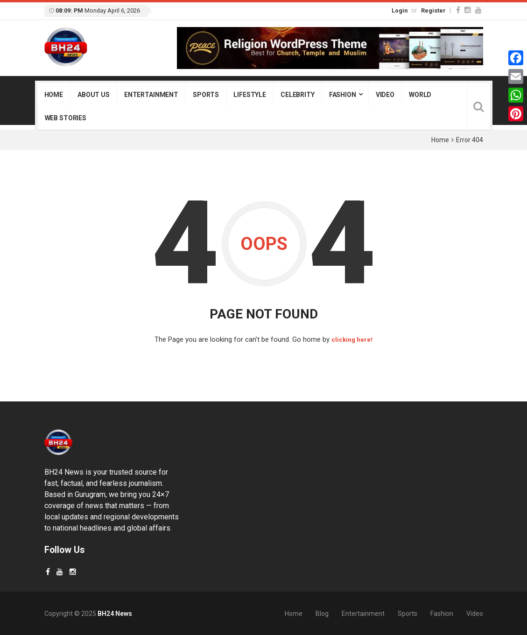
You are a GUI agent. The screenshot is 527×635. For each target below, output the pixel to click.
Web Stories (65, 118)
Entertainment (151, 94)
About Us (93, 94)
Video (385, 94)
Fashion (342, 94)
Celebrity (298, 94)
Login (400, 10)
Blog (322, 613)
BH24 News (115, 613)
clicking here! (352, 339)
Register (433, 10)
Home (53, 94)
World (420, 94)
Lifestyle (249, 94)
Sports (206, 94)
